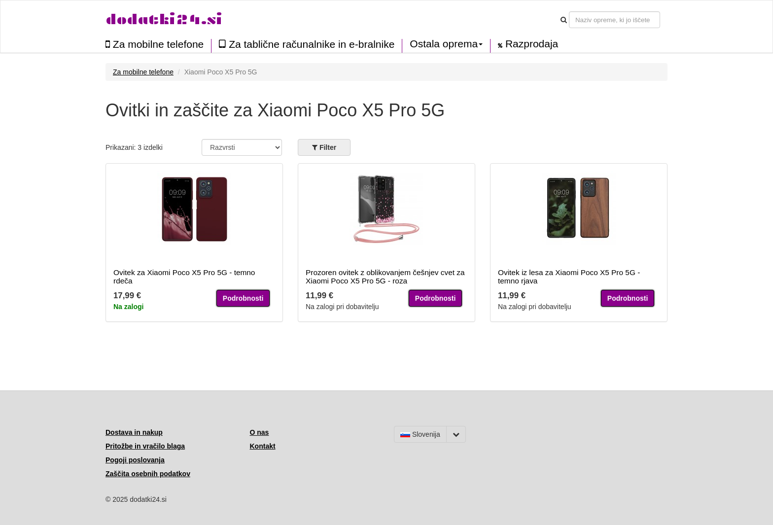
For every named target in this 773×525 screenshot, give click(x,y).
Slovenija (420, 434)
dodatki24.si (163, 19)
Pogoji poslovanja (135, 460)
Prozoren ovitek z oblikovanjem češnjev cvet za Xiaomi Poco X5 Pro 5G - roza (385, 276)
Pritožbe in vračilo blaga (145, 446)
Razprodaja (528, 44)
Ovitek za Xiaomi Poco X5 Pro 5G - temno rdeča (184, 276)
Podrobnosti (243, 298)
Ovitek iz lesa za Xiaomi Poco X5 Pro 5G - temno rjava (569, 276)
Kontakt (263, 446)
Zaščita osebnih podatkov (147, 474)
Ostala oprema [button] (446, 44)
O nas (259, 432)
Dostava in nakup (134, 432)
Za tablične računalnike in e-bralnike (306, 44)
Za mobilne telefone (154, 44)
